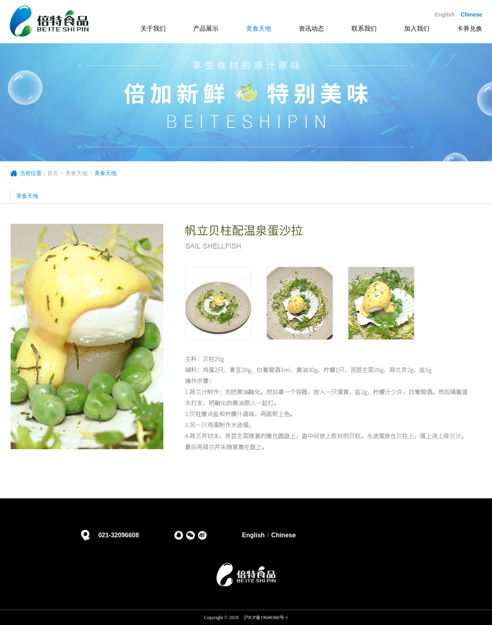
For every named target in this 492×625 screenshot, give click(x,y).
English (253, 535)
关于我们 (153, 28)
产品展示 (205, 28)
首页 (52, 173)
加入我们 (416, 28)
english (445, 14)
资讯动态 (311, 28)
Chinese (283, 535)
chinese (471, 14)
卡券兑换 (469, 28)
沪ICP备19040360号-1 (266, 617)
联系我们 (364, 28)
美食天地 (258, 28)
